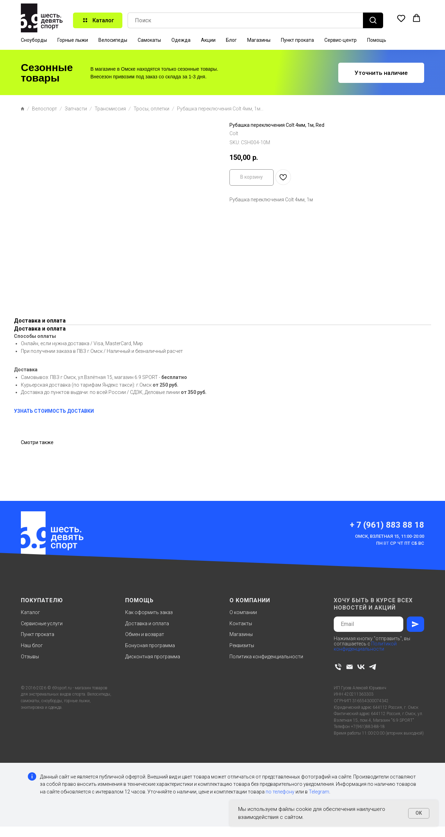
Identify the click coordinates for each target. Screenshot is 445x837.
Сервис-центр (340, 40)
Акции (208, 40)
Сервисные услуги (42, 623)
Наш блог (32, 645)
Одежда (181, 40)
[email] (349, 666)
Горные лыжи (72, 40)
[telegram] (372, 666)
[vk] (361, 666)
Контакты (240, 623)
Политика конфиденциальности (266, 656)
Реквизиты (241, 645)
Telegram (319, 792)
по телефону (280, 792)
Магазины (258, 40)
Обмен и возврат (144, 634)
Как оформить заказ (149, 612)
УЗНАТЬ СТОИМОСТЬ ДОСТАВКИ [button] (54, 411)
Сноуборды (34, 40)
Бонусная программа (150, 645)
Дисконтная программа (152, 656)
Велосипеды (112, 40)
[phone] (338, 666)
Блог (231, 40)
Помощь (376, 40)
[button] (401, 18)
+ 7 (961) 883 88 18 (387, 525)
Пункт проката (297, 40)
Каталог (30, 612)
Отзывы (30, 656)
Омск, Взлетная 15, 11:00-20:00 (389, 536)
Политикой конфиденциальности (365, 646)
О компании (243, 612)
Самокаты (149, 40)
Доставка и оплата (147, 623)
